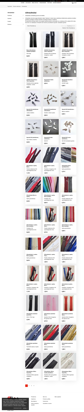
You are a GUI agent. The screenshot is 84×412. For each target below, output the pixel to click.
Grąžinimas (33, 399)
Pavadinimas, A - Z (71, 26)
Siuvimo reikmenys (57, 2)
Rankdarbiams (42, 2)
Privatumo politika (17, 408)
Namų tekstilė (35, 2)
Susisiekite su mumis (47, 403)
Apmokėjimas (34, 401)
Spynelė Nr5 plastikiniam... (68, 109)
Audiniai (22, 2)
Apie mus (45, 396)
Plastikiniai (10, 15)
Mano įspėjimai (58, 396)
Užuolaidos (28, 2)
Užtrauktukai (11, 12)
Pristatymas (33, 396)
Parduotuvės (45, 401)
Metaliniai (9, 24)
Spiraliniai (9, 18)
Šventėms (49, 2)
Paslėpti (9, 21)
